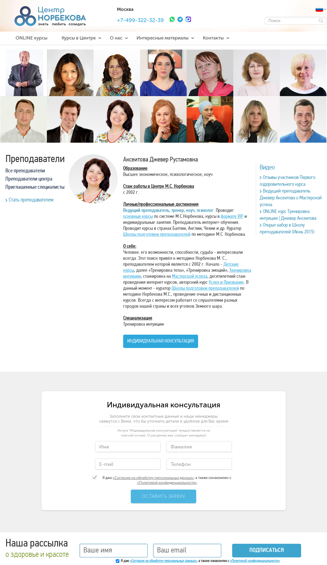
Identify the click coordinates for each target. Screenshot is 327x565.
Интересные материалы (163, 38)
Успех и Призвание (226, 282)
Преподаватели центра (28, 179)
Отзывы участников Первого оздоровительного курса (287, 181)
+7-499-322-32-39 (140, 20)
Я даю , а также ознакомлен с (166, 480)
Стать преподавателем (29, 200)
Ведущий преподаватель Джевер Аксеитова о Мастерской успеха (291, 197)
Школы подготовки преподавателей (156, 234)
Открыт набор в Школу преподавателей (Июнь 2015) (287, 228)
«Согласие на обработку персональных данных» (153, 478)
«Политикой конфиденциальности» (167, 483)
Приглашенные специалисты (35, 187)
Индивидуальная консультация (160, 341)
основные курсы (138, 216)
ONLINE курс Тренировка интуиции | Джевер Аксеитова (288, 215)
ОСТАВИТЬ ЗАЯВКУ (163, 496)
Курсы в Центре (79, 38)
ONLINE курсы (31, 38)
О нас (116, 38)
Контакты (213, 38)
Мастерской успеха (189, 276)
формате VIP (232, 216)
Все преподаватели (25, 171)
